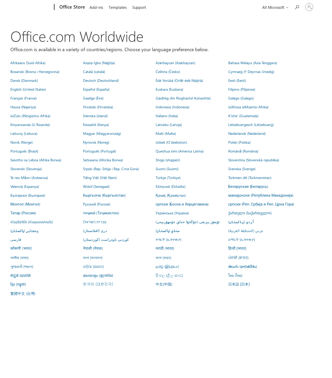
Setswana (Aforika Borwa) (103, 159)
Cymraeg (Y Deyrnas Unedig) (251, 71)
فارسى (15, 239)
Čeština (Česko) (168, 71)
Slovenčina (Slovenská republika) (253, 159)
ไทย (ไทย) (235, 275)
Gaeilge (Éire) (93, 98)
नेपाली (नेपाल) (93, 248)
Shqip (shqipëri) (168, 159)
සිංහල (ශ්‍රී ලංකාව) (169, 275)
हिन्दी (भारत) (237, 248)
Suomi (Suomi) (167, 168)
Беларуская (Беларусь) (248, 186)
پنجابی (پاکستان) (24, 230)
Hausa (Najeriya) (23, 106)
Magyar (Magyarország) (102, 133)
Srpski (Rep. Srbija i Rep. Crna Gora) (111, 168)
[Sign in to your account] (309, 7)
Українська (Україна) (172, 212)
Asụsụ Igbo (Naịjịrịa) (99, 62)
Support (139, 7)
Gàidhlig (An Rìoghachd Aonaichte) (183, 98)
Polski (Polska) (239, 142)
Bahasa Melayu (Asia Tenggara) (252, 62)
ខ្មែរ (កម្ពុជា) (18, 284)
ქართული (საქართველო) (250, 212)
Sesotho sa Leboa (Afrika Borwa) (35, 159)
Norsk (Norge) (21, 142)
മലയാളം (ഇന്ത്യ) (98, 275)
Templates (118, 7)
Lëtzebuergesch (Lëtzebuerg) (251, 124)
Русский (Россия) (96, 204)
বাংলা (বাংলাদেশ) (92, 257)
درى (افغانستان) (95, 230)
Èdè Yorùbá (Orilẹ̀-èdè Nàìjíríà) (179, 80)
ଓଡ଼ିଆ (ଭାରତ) (93, 266)
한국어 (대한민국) (98, 284)
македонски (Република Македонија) (260, 195)
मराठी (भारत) (165, 248)
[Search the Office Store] (296, 6)
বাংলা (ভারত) (163, 257)
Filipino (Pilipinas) (241, 89)
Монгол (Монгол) (25, 204)
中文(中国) (164, 284)
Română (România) (243, 151)
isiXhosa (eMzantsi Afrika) (248, 106)
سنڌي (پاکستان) (167, 230)
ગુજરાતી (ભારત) (21, 266)
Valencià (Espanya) (24, 186)
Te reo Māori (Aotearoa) (29, 177)
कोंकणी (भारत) (21, 248)
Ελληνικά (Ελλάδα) (170, 186)
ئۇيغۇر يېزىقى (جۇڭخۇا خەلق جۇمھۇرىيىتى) (188, 221)
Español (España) (96, 89)
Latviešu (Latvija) (169, 124)
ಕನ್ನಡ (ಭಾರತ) (20, 275)
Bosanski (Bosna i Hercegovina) (34, 71)
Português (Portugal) (99, 151)
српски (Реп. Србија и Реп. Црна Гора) (261, 204)
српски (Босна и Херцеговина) (182, 204)
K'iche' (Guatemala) (243, 115)
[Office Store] (72, 7)
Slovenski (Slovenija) (26, 168)
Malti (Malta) (166, 133)
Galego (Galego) (241, 98)
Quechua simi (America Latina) (180, 151)
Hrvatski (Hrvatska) (98, 106)
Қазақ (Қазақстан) (171, 195)
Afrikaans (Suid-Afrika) (27, 62)
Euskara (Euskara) (169, 89)
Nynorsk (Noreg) (96, 142)
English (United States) (28, 89)
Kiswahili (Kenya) (96, 124)
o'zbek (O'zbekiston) (171, 142)
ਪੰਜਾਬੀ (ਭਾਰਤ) (238, 257)
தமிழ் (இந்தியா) (167, 266)
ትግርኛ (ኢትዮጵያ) (168, 239)
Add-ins (96, 7)
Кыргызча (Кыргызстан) (104, 195)
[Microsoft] (34, 7)
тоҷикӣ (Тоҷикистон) (101, 212)
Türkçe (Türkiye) (168, 177)
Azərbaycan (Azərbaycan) (175, 62)
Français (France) (23, 98)
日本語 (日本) (239, 284)
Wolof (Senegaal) (96, 186)
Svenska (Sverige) (241, 168)
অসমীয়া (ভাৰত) (19, 257)
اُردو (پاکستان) (241, 221)
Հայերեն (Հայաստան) (31, 221)
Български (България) (27, 195)
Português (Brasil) (24, 151)
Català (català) (94, 71)
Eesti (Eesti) (237, 80)
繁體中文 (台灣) (22, 293)
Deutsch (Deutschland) (101, 80)
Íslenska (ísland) (95, 115)
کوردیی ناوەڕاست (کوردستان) (106, 239)
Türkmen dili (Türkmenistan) (249, 177)
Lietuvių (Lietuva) (23, 133)
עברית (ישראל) (94, 221)
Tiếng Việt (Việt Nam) (100, 177)
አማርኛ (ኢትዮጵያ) (241, 239)
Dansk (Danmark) (24, 80)
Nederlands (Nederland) (247, 133)
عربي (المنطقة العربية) (245, 230)
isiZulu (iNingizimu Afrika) (30, 115)
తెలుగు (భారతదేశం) (242, 266)
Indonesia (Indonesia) (172, 106)
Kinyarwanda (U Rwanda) (30, 124)
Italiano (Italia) (167, 115)
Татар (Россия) (23, 212)
